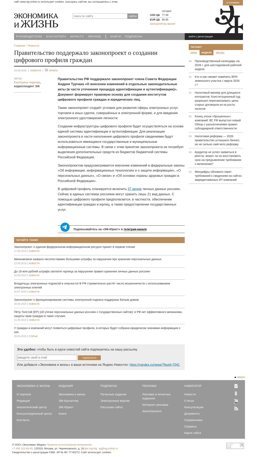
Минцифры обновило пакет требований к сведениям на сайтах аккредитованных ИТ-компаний (218, 175)
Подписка (133, 36)
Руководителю (29, 36)
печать (51, 70)
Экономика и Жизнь (33, 385)
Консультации (193, 407)
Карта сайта (192, 433)
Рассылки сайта (111, 407)
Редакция (23, 400)
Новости (190, 394)
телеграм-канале (135, 229)
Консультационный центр (34, 413)
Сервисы (190, 426)
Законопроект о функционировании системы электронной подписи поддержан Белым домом (76, 299)
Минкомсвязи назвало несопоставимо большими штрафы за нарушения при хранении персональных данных (87, 259)
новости (35, 70)
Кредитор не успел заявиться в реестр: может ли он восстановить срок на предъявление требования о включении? (218, 158)
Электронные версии (115, 400)
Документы (192, 413)
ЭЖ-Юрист (66, 407)
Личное (94, 36)
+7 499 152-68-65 (22, 448)
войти (192, 36)
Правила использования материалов (69, 444)
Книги (116, 36)
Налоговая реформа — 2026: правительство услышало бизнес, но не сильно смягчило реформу (217, 140)
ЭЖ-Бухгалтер (69, 400)
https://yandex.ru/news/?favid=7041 (154, 364)
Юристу (77, 36)
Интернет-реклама (155, 404)
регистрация (205, 36)
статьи (33, 336)
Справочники (193, 420)
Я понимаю (232, 2)
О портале (24, 394)
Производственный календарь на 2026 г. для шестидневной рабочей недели (218, 65)
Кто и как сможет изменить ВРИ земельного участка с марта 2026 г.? (217, 80)
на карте (91, 448)
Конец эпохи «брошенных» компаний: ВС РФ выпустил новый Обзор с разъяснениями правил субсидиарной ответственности (218, 122)
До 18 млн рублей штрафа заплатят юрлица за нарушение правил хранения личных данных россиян (82, 271)
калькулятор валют (162, 23)
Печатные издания (113, 394)
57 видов (135, 189)
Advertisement (152, 411)
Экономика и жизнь (72, 394)
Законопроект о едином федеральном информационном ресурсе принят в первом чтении (74, 246)
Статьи (189, 400)
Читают (196, 46)
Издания (66, 385)
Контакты (23, 420)
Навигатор (193, 385)
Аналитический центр (32, 407)
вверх (239, 377)
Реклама (149, 385)
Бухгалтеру (56, 36)
